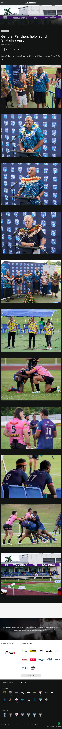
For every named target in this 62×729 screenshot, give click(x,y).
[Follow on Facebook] (18, 682)
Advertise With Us (34, 724)
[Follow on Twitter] (21, 682)
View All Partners (31, 675)
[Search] (60, 2)
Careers (17, 724)
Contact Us (26, 724)
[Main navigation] (2, 2)
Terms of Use (4, 724)
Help (22, 724)
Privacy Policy (11, 724)
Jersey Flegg (5, 31)
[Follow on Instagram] (25, 682)
